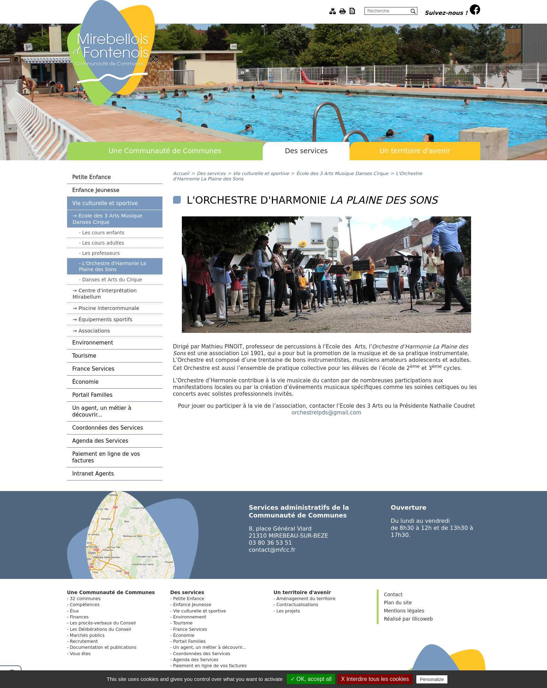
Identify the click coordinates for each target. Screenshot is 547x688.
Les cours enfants (103, 232)
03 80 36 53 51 (270, 542)
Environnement (92, 343)
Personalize (432, 679)
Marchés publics (87, 635)
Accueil (181, 173)
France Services (93, 369)
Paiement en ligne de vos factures (106, 457)
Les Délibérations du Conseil (100, 629)
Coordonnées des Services (107, 428)
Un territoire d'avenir (415, 151)
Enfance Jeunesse (96, 190)
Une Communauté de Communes (164, 151)
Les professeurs (101, 253)
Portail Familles (92, 395)
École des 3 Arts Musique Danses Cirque (107, 219)
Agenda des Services (100, 441)
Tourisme (84, 356)
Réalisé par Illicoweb (408, 619)
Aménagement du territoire (306, 598)
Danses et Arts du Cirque (112, 279)
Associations (94, 331)
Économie (85, 382)
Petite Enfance (91, 177)
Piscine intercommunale (108, 308)
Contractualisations (297, 604)
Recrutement (84, 641)
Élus (74, 611)
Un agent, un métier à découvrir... (101, 411)
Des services (306, 151)
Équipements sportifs (105, 319)
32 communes (85, 598)
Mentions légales (404, 611)
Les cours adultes (103, 243)
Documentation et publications (103, 647)
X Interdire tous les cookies (375, 679)
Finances (79, 617)
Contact (393, 594)
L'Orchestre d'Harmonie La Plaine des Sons (112, 266)
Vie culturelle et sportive (105, 203)
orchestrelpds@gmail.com (327, 412)
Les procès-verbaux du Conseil (103, 623)
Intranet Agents (93, 474)
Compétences (85, 604)
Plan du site (398, 602)
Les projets (288, 611)
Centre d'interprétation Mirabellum (105, 294)
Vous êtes (80, 653)
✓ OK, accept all (311, 679)
